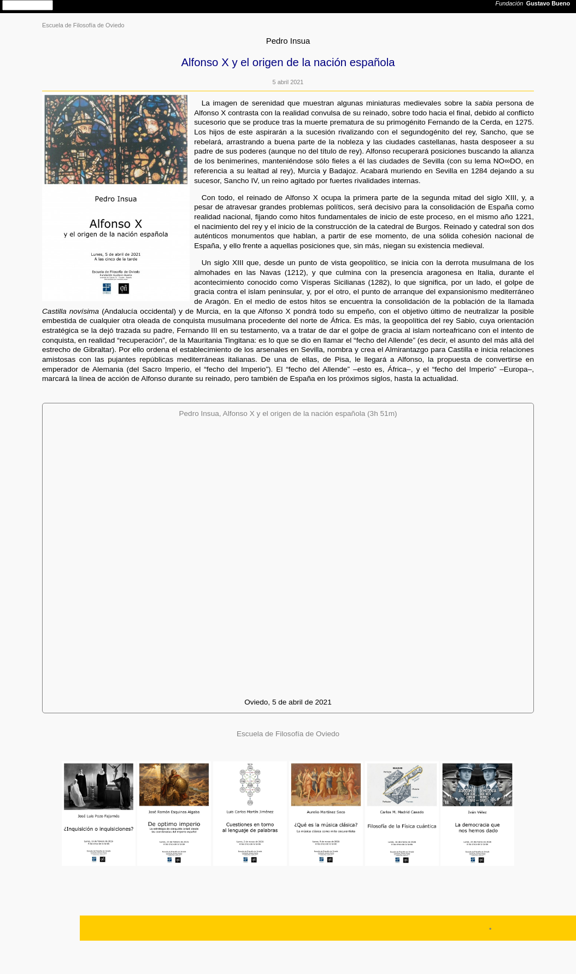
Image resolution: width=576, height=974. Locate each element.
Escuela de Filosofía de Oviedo (83, 25)
